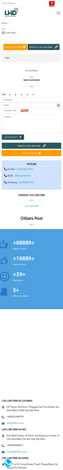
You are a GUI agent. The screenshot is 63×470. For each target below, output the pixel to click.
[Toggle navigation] (58, 12)
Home (4, 23)
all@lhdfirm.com (15, 423)
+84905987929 (26, 182)
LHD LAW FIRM (31, 206)
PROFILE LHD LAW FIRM (43, 47)
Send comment (13, 137)
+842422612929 (24, 169)
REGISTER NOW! (31, 153)
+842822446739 (22, 176)
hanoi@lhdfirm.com (17, 452)
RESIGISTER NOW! (15, 47)
